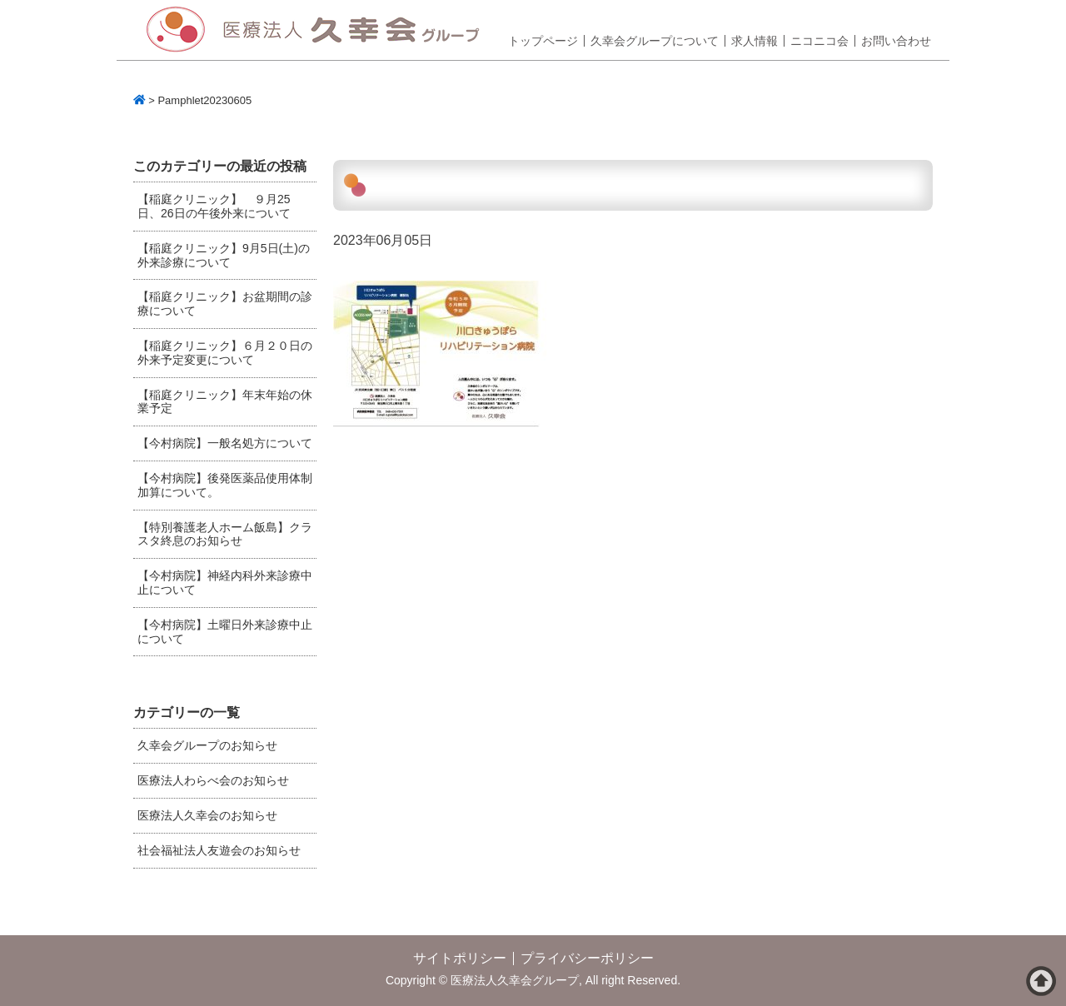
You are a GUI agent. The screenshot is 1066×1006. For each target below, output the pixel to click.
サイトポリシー (459, 958)
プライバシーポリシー (587, 958)
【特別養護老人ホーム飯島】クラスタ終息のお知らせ (224, 534)
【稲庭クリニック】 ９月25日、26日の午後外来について (214, 206)
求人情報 (754, 40)
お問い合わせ (896, 40)
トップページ (543, 40)
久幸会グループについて (654, 40)
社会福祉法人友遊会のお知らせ (219, 850)
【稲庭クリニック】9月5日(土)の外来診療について (223, 255)
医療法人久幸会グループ (319, 30)
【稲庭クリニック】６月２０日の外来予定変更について (224, 352)
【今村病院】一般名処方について (224, 443)
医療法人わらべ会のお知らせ (213, 780)
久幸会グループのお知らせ (207, 745)
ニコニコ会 (819, 40)
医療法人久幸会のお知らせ (207, 815)
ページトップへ (1041, 981)
